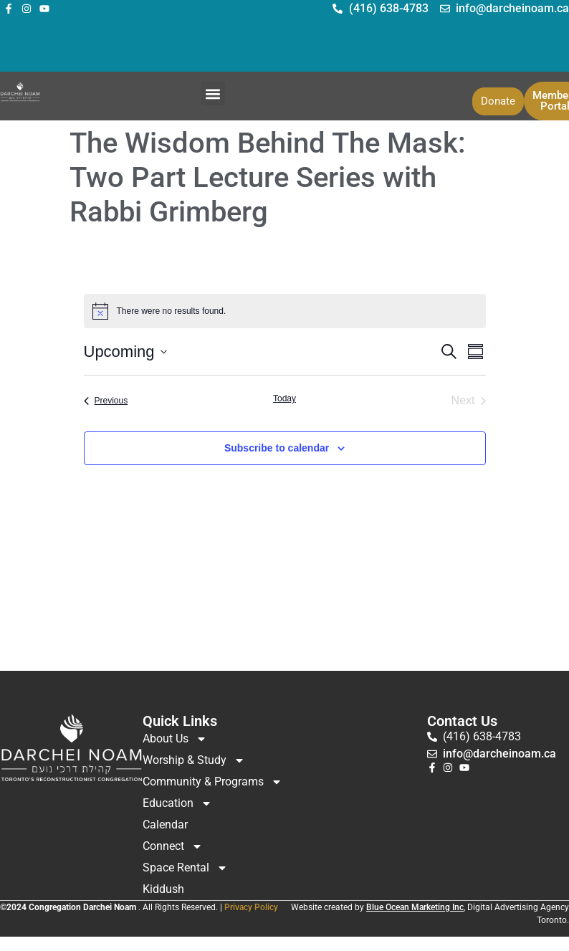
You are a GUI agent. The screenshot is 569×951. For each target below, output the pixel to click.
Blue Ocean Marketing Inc (415, 907)
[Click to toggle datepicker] (125, 351)
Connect (173, 846)
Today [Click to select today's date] (284, 398)
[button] (213, 93)
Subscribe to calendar (276, 448)
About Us (175, 739)
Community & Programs (212, 782)
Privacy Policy (251, 907)
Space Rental (185, 868)
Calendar (165, 824)
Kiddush (163, 889)
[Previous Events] (106, 400)
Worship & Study (194, 760)
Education (177, 803)
